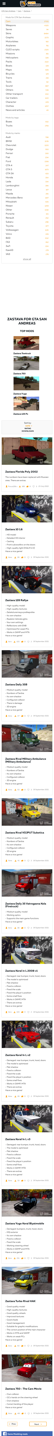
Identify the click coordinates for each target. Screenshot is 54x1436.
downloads (28, 431)
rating (28, 428)
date (27, 426)
